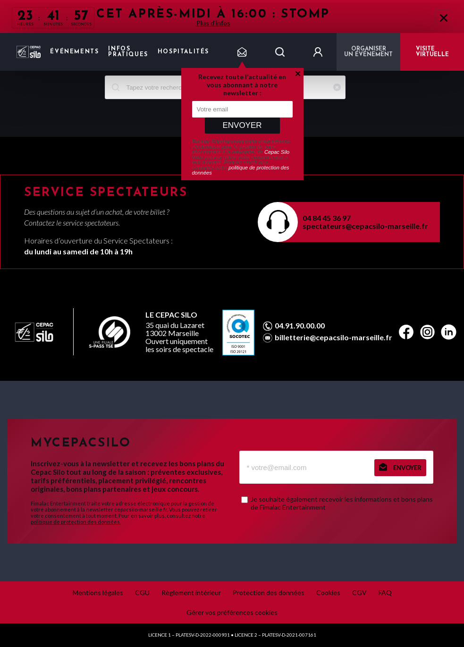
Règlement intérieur (191, 592)
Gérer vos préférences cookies (232, 612)
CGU (142, 592)
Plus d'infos (213, 23)
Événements (74, 52)
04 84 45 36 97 (327, 218)
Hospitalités (183, 52)
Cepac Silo (276, 152)
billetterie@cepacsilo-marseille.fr (333, 337)
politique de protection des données (240, 170)
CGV (359, 592)
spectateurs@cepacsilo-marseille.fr (365, 226)
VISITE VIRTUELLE (432, 52)
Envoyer (242, 125)
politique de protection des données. (76, 522)
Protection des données (268, 592)
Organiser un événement (368, 52)
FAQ (385, 592)
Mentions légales (98, 592)
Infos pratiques (128, 52)
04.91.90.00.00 (300, 325)
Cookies (328, 592)
